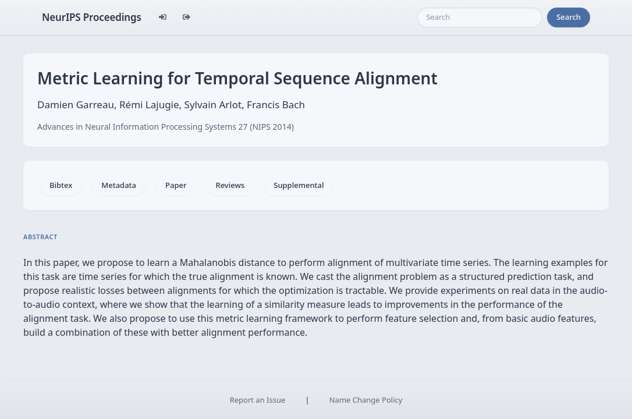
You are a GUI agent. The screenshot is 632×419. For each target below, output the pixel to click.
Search (568, 17)
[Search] (479, 17)
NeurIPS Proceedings (91, 17)
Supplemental (299, 185)
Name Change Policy (366, 400)
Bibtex (60, 185)
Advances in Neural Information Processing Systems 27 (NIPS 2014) (165, 126)
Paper (175, 185)
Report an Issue (258, 400)
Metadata (118, 185)
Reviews (229, 185)
